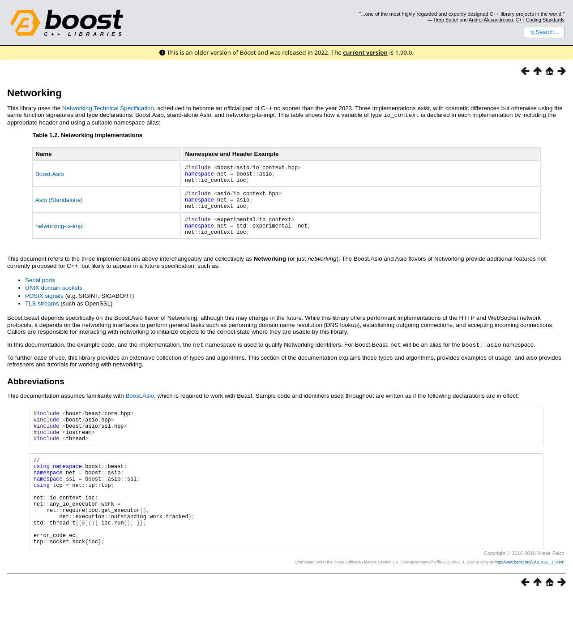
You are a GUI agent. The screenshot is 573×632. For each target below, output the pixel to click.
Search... (544, 32)
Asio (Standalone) (59, 205)
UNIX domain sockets (53, 299)
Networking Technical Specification (108, 108)
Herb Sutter (446, 19)
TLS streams (42, 315)
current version (365, 52)
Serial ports (40, 291)
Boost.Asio (49, 175)
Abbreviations (35, 392)
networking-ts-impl (59, 235)
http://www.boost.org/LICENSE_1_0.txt (528, 599)
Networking (34, 93)
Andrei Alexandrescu (491, 19)
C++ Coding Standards (540, 19)
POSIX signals (44, 307)
